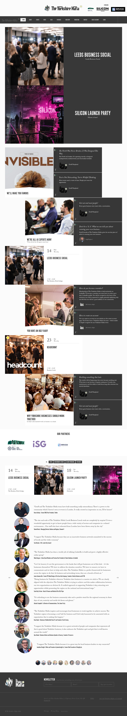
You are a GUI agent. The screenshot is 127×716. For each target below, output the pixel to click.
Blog (53, 20)
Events (43, 20)
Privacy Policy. (55, 711)
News (48, 20)
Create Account (87, 20)
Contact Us (47, 701)
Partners (59, 20)
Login (94, 20)
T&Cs (92, 699)
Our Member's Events (59, 462)
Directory (66, 20)
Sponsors (106, 5)
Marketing (72, 20)
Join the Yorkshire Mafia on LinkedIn (110, 699)
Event (51, 462)
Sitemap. (46, 711)
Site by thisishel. (64, 711)
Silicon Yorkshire (70, 462)
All (46, 462)
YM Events (78, 462)
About (37, 20)
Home (33, 20)
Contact (79, 20)
